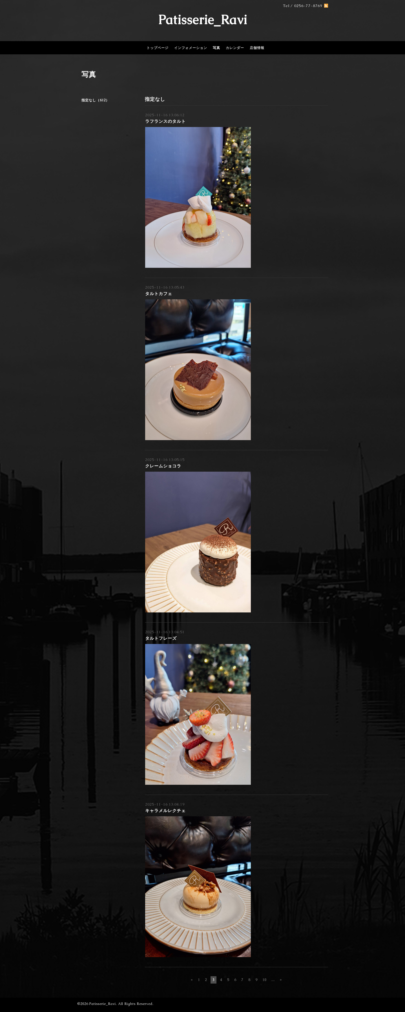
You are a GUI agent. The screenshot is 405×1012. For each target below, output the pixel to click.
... (273, 980)
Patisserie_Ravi (202, 20)
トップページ (158, 48)
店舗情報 (257, 48)
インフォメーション (190, 48)
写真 (216, 48)
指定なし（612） (95, 100)
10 (264, 980)
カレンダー (235, 48)
